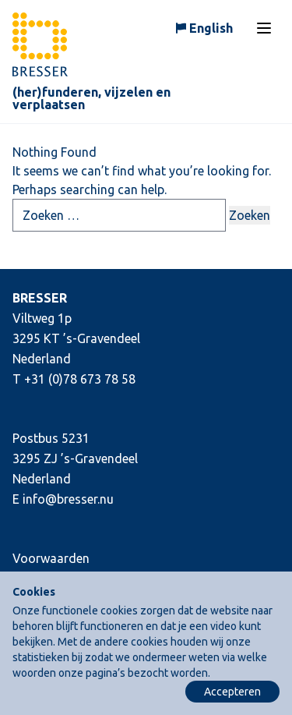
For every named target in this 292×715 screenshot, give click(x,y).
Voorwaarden (51, 558)
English (211, 28)
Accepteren (232, 691)
